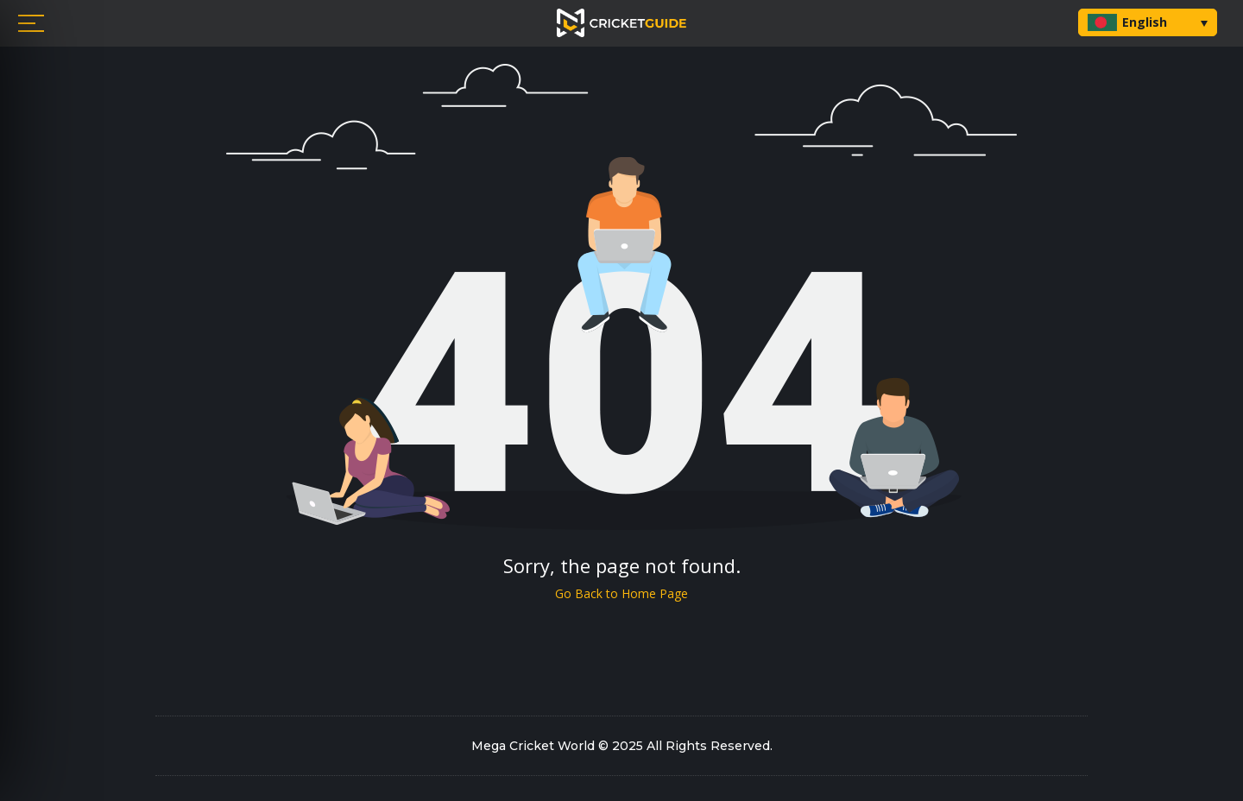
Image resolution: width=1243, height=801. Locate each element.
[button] (1147, 22)
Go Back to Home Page (621, 593)
